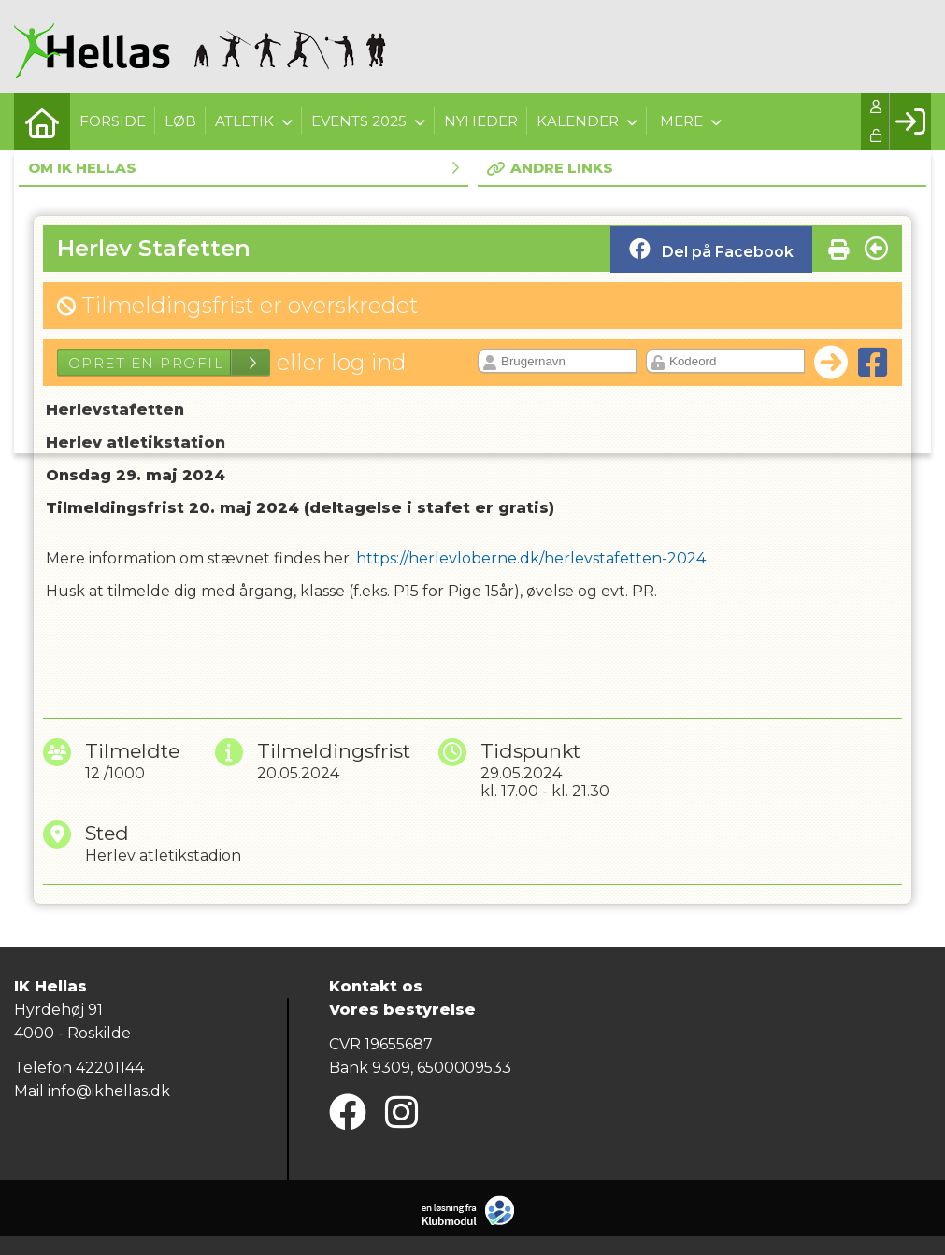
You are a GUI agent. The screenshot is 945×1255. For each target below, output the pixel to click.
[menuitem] (42, 121)
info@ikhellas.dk (109, 1091)
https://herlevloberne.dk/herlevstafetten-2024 (531, 558)
